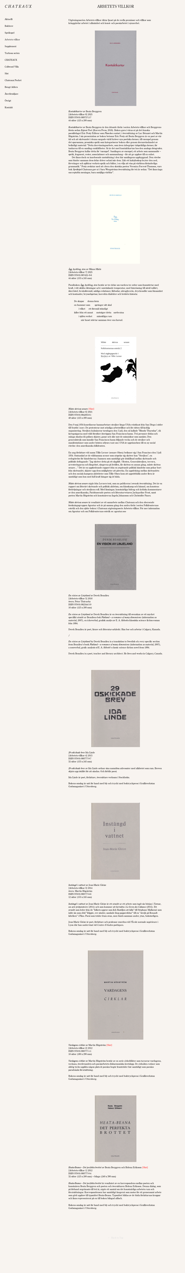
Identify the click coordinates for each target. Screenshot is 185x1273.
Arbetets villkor (12, 39)
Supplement (10, 46)
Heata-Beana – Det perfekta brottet (84, 1167)
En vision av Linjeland (79, 595)
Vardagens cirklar (76, 1045)
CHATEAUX (11, 59)
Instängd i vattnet (76, 885)
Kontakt (9, 107)
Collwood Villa (12, 66)
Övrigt (8, 100)
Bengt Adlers (11, 87)
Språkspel (9, 32)
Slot (6, 73)
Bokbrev (9, 26)
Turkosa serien (12, 53)
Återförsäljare (11, 93)
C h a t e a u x (18, 6)
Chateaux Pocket (13, 80)
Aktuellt (9, 19)
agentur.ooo (120, 511)
